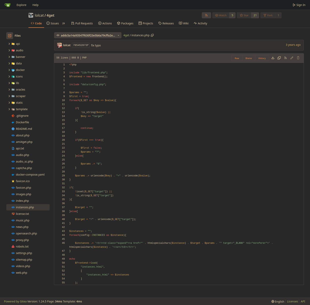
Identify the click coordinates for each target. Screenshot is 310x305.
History (262, 58)
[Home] (7, 5)
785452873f (81, 45)
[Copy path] (152, 35)
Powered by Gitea (15, 301)
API (303, 301)
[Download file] (273, 58)
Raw (237, 58)
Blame (249, 58)
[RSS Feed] (206, 15)
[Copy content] (279, 58)
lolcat (39, 15)
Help (35, 5)
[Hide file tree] (9, 35)
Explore (21, 5)
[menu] (277, 301)
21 (255, 15)
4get (50, 15)
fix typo (96, 45)
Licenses (292, 301)
